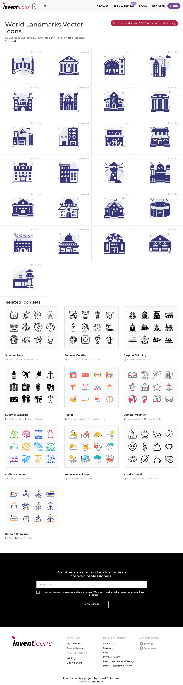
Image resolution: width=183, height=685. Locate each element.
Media (11, 478)
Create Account (76, 648)
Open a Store (74, 662)
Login (143, 6)
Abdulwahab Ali (76, 359)
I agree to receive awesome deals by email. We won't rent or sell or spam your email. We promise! (94, 593)
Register (158, 6)
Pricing (71, 658)
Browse (102, 6)
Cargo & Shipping (135, 355)
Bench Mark (15, 359)
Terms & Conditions (91, 681)
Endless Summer (16, 474)
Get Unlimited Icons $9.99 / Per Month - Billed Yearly (144, 23)
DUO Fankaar (45, 37)
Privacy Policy (111, 656)
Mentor (71, 478)
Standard (10, 41)
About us (108, 643)
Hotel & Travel (133, 474)
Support (108, 648)
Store (173, 5)
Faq (105, 652)
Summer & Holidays (76, 474)
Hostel (68, 414)
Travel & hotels (64, 37)
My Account (74, 643)
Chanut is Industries (77, 419)
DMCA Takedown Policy (117, 665)
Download (37, 52)
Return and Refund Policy (118, 661)
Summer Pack (14, 355)
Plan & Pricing (125, 5)
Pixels (130, 359)
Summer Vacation (75, 355)
